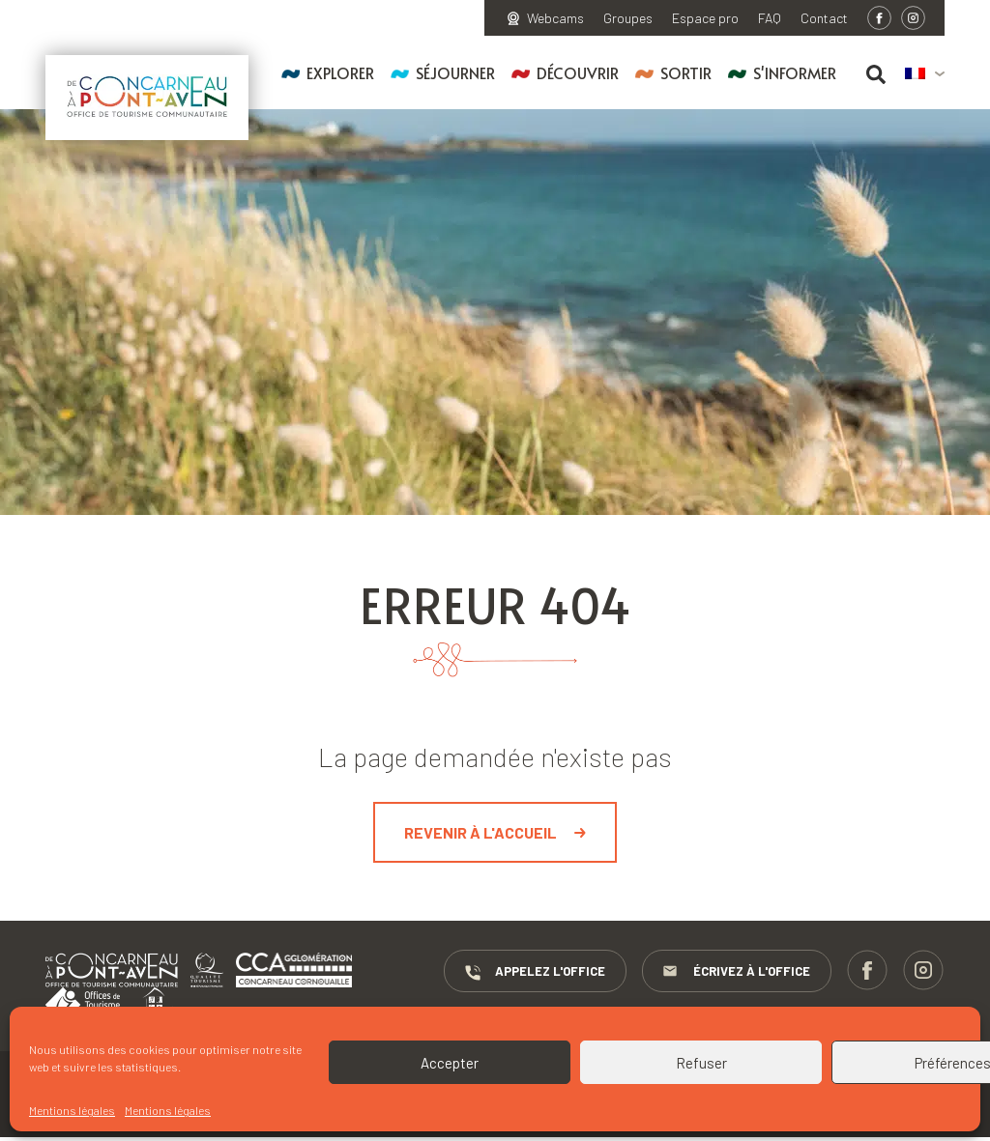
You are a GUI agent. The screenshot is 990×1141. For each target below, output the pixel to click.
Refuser (701, 1062)
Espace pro (705, 18)
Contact (824, 18)
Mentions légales (72, 1110)
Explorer (340, 72)
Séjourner (455, 72)
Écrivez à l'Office (849, 972)
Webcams (555, 18)
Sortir (686, 72)
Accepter (450, 1062)
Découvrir (578, 72)
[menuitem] (925, 74)
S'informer (794, 72)
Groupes (628, 18)
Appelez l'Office (647, 972)
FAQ (769, 18)
